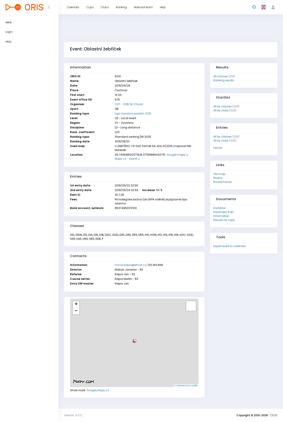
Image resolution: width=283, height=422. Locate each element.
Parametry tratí (223, 212)
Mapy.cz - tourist (126, 159)
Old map (219, 174)
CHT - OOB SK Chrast (129, 104)
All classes (220, 76)
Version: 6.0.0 (73, 415)
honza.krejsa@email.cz (130, 265)
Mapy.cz (103, 390)
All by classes (222, 106)
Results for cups (224, 220)
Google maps (175, 155)
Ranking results (223, 80)
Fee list (217, 148)
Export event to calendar (229, 246)
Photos (217, 178)
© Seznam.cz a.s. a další (186, 385)
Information (221, 216)
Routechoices (222, 182)
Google (91, 390)
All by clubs (221, 110)
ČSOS (273, 415)
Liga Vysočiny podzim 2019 (133, 113)
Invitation (219, 208)
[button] (134, 339)
